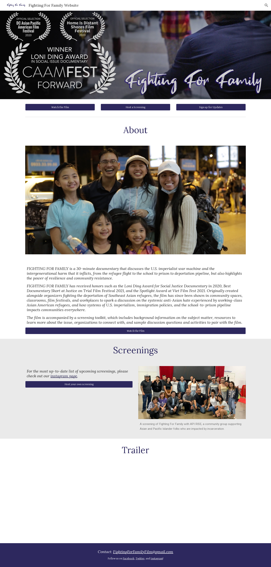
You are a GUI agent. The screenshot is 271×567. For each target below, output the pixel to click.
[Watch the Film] (60, 107)
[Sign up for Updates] (211, 107)
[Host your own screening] (78, 384)
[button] (266, 5)
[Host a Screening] (135, 107)
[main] (135, 130)
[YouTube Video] (135, 502)
